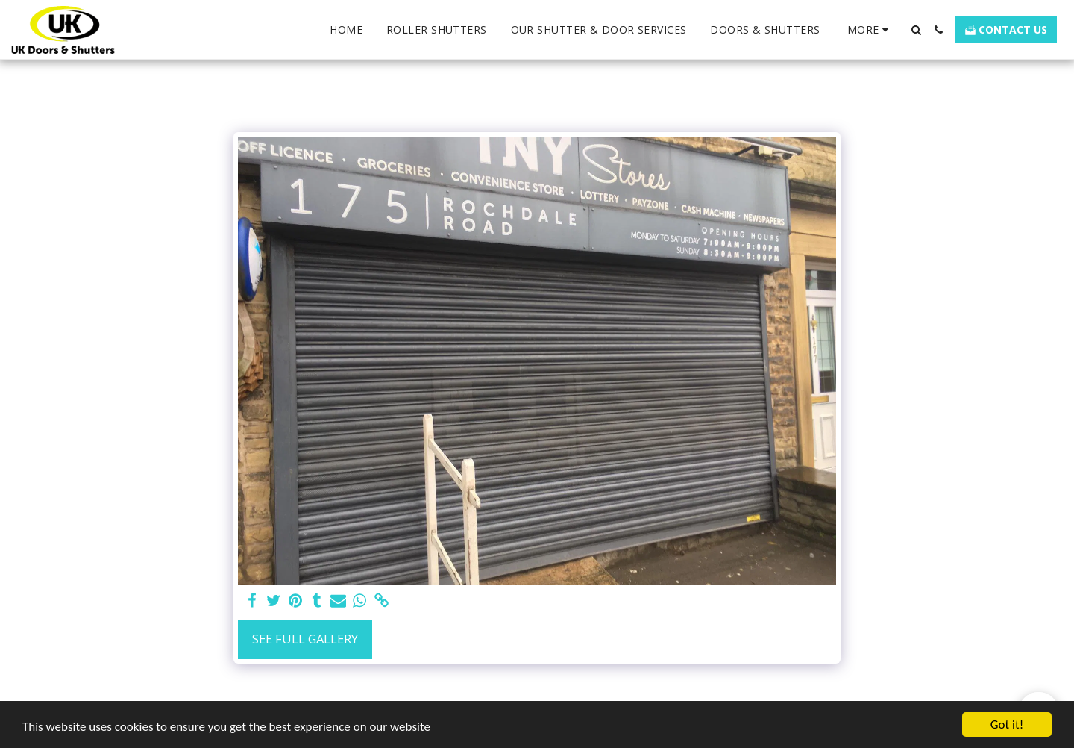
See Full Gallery (305, 638)
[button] (915, 30)
